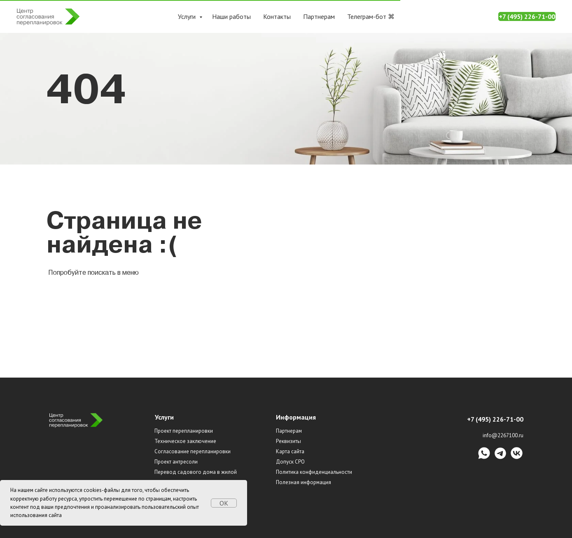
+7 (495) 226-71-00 (527, 16)
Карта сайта (290, 451)
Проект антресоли (176, 461)
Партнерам (319, 16)
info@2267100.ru (503, 435)
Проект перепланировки (183, 430)
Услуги (187, 16)
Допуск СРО (290, 461)
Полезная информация (303, 482)
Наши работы (231, 16)
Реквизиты (288, 441)
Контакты (277, 16)
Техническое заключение (185, 441)
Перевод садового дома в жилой (195, 471)
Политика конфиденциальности (314, 471)
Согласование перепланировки (192, 451)
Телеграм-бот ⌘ (371, 16)
